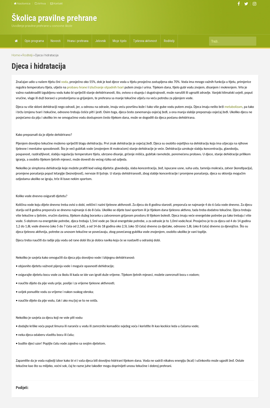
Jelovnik (100, 41)
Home (16, 55)
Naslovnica (22, 3)
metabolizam (233, 107)
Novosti (55, 41)
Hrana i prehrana (77, 41)
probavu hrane (77, 87)
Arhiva (40, 3)
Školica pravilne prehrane (54, 18)
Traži (251, 41)
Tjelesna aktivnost (145, 41)
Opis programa (34, 41)
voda (64, 82)
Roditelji (169, 41)
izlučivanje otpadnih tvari (106, 87)
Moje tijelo (119, 41)
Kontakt (56, 3)
